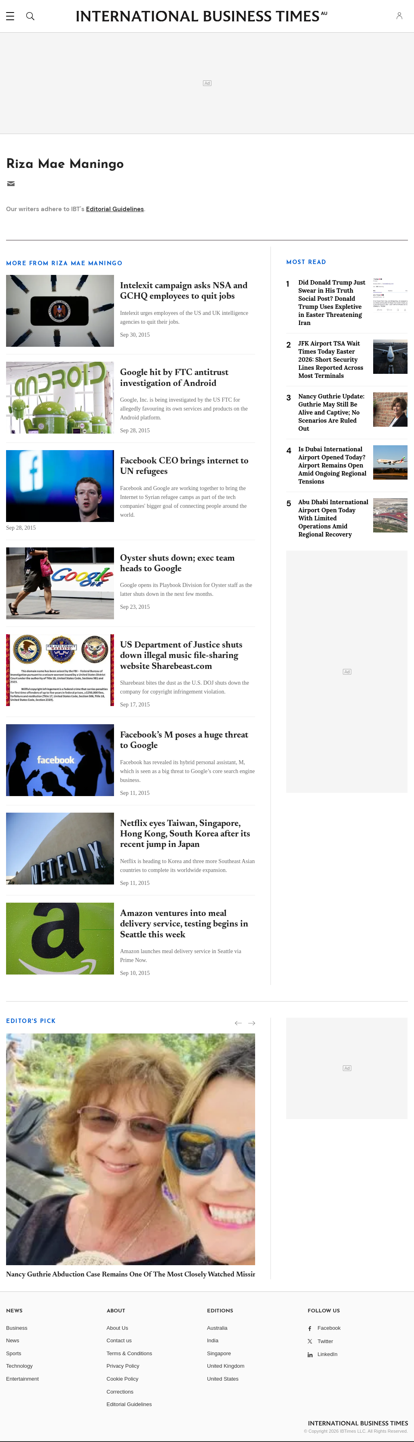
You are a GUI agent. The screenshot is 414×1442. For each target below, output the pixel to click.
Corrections (120, 1392)
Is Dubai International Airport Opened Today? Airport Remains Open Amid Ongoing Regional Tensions (332, 465)
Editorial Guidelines (115, 209)
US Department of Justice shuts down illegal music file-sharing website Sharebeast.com (181, 656)
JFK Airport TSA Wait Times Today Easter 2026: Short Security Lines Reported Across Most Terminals (330, 359)
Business (16, 1328)
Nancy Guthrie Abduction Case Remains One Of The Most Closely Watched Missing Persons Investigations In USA (179, 1275)
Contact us (119, 1340)
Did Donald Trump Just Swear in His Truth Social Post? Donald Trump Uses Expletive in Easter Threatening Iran (331, 303)
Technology (19, 1366)
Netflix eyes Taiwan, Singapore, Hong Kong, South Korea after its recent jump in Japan (185, 835)
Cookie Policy (123, 1379)
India (212, 1340)
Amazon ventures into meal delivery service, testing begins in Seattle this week (184, 925)
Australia (217, 1328)
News (12, 1340)
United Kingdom (226, 1366)
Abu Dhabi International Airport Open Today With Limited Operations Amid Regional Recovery (333, 518)
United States (223, 1379)
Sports (13, 1353)
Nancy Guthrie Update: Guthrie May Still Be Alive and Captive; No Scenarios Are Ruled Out (331, 412)
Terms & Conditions (129, 1353)
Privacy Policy (123, 1366)
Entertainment (22, 1379)
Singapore (219, 1353)
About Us (117, 1328)
